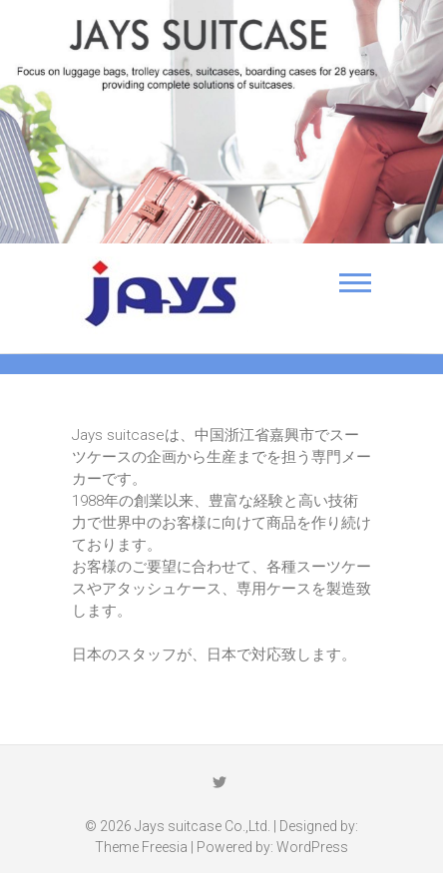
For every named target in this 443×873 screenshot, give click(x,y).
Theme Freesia (141, 847)
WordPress (312, 847)
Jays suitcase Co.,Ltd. (202, 826)
